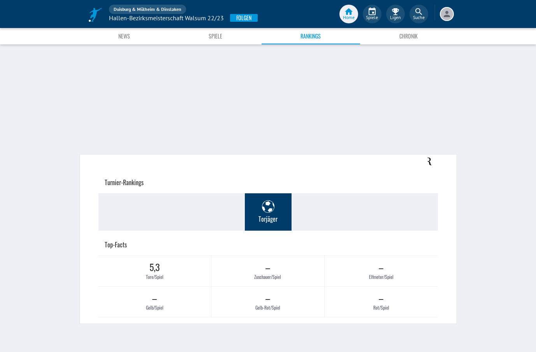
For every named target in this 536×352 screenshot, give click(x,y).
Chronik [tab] (408, 36)
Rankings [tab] (311, 36)
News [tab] (124, 36)
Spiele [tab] (215, 36)
